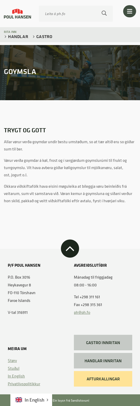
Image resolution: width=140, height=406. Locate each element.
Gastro (43, 36)
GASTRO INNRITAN (103, 342)
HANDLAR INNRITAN (103, 361)
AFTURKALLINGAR (103, 379)
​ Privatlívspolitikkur (24, 384)
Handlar (17, 36)
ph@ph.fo (82, 312)
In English (16, 376)
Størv (12, 360)
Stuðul (13, 368)
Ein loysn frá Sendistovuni (66, 400)
